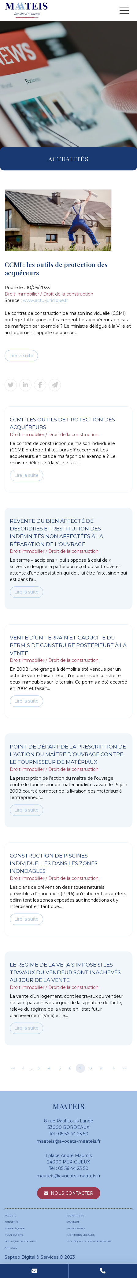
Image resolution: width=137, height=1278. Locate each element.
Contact (73, 1221)
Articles (11, 1247)
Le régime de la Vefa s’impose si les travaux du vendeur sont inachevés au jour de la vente (65, 972)
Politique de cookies (20, 1241)
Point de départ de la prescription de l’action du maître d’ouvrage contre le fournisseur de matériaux (68, 754)
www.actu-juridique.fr (45, 300)
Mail (34, 1271)
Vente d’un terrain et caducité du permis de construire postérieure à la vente (68, 645)
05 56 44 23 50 (73, 1134)
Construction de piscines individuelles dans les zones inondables (54, 863)
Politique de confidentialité (89, 1241)
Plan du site (14, 1234)
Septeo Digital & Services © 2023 (40, 1257)
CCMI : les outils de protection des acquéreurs (62, 423)
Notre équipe (15, 1228)
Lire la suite (21, 355)
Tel (102, 1271)
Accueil (10, 1215)
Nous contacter (72, 1193)
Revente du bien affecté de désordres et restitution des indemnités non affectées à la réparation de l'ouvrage (56, 532)
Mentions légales (81, 1234)
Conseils (11, 1221)
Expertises (75, 1215)
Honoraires (76, 1228)
